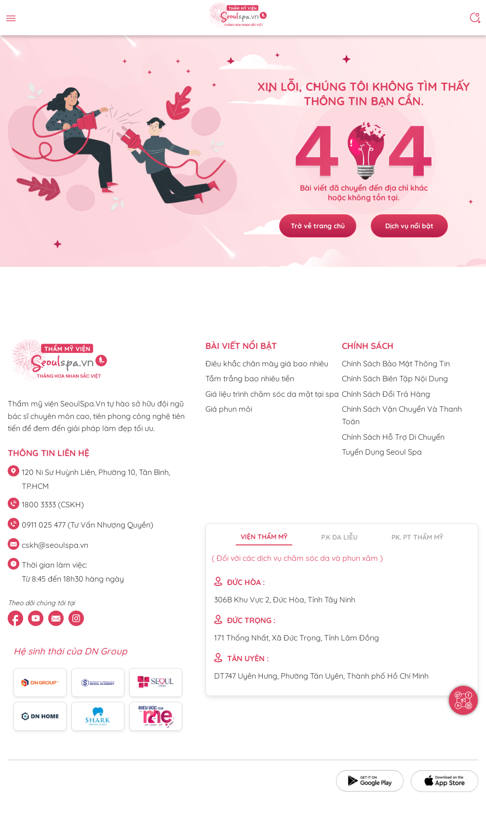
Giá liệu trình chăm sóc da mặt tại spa (272, 394)
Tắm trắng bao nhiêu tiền (249, 378)
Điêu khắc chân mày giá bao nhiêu (266, 363)
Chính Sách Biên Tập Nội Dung (395, 378)
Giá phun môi (228, 409)
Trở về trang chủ (318, 226)
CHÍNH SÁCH (367, 345)
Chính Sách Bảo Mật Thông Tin (396, 363)
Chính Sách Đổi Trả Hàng (386, 394)
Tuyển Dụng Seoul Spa (382, 452)
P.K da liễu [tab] (339, 537)
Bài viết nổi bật (241, 345)
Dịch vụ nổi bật (409, 226)
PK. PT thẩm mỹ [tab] (417, 537)
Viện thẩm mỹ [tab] (264, 536)
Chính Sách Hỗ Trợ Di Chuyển (393, 437)
